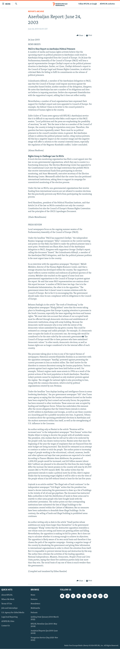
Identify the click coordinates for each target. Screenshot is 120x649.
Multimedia (35, 608)
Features (34, 599)
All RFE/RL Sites (7, 621)
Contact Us (5, 626)
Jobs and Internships (9, 608)
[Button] (79, 35)
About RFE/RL (7, 595)
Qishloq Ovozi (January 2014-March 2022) (45, 618)
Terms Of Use (6, 604)
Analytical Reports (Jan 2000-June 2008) (44, 632)
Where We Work (7, 599)
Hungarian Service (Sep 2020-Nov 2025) (44, 639)
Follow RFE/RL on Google (88, 4)
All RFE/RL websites (107, 4)
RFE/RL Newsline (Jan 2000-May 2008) (44, 625)
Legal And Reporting (9, 617)
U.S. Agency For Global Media (12, 613)
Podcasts (34, 613)
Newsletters (35, 604)
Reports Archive (36, 11)
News (33, 595)
